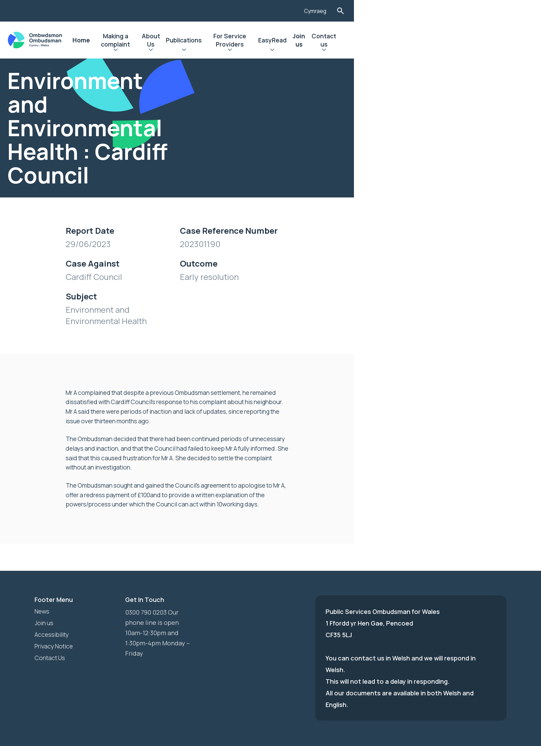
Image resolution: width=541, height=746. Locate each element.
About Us (253, 40)
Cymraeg (474, 11)
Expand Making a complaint (202, 51)
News (42, 582)
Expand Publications (294, 51)
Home (156, 40)
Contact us (477, 40)
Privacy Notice (56, 617)
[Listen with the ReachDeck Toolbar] (447, 10)
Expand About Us (253, 51)
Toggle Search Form (500, 10)
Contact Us (51, 629)
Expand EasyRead (407, 51)
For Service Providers (353, 40)
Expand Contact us (477, 51)
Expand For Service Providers (353, 51)
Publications (294, 40)
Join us (441, 40)
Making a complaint (202, 40)
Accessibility (53, 606)
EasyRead (407, 40)
